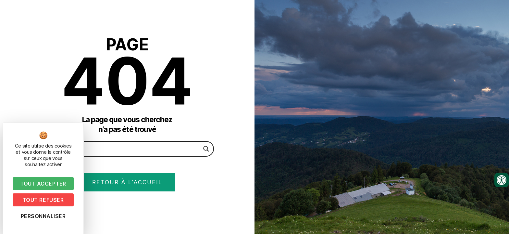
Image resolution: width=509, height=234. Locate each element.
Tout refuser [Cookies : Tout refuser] (43, 200)
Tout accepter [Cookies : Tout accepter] (43, 183)
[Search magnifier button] (206, 148)
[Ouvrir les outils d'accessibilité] (501, 180)
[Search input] (124, 148)
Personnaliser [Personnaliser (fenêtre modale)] (43, 216)
